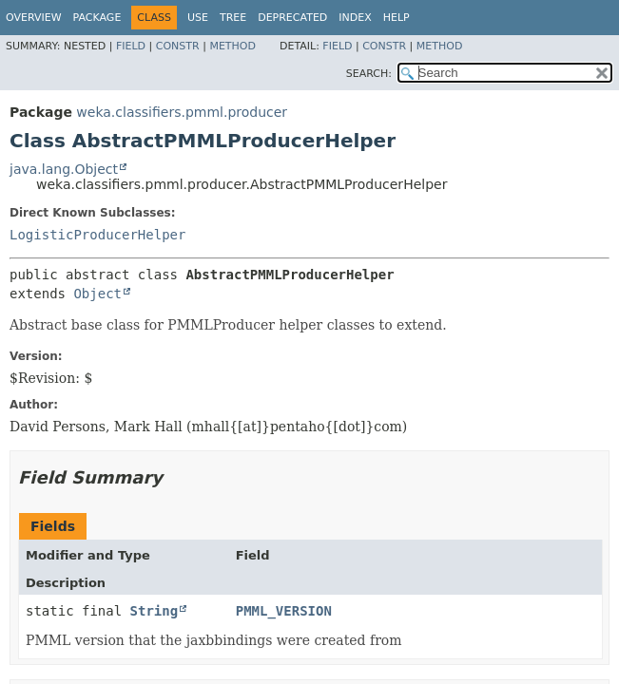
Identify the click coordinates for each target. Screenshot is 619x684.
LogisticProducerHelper (97, 234)
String (154, 610)
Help (396, 17)
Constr (178, 46)
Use (197, 17)
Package (97, 17)
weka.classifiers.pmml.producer (181, 112)
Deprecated (292, 17)
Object (97, 293)
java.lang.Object (64, 169)
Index (355, 17)
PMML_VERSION (284, 610)
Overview (34, 17)
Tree (233, 17)
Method (232, 46)
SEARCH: (369, 73)
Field (130, 46)
